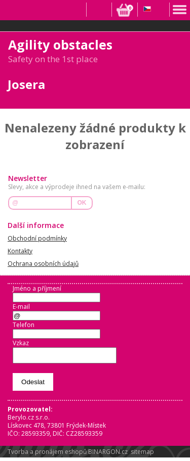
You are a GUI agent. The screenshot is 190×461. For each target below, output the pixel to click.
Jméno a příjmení (37, 288)
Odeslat (33, 385)
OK (82, 202)
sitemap (142, 454)
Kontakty (20, 251)
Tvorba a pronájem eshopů (47, 454)
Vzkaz (21, 343)
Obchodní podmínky (37, 238)
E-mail (21, 306)
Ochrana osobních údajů (43, 263)
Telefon (23, 324)
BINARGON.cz (108, 454)
